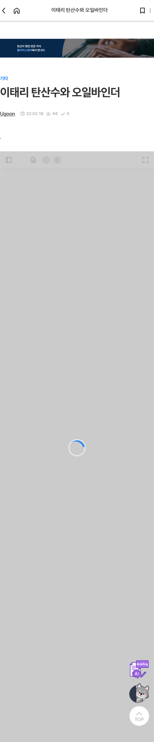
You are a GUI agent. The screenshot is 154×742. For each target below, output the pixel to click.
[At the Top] (139, 716)
